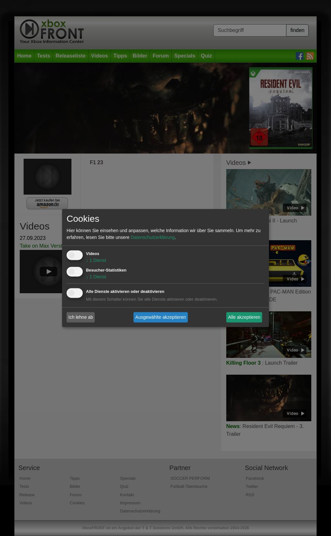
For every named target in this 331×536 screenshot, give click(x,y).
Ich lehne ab (81, 317)
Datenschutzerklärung (153, 237)
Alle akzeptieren (244, 317)
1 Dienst (96, 260)
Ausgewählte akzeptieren (160, 317)
